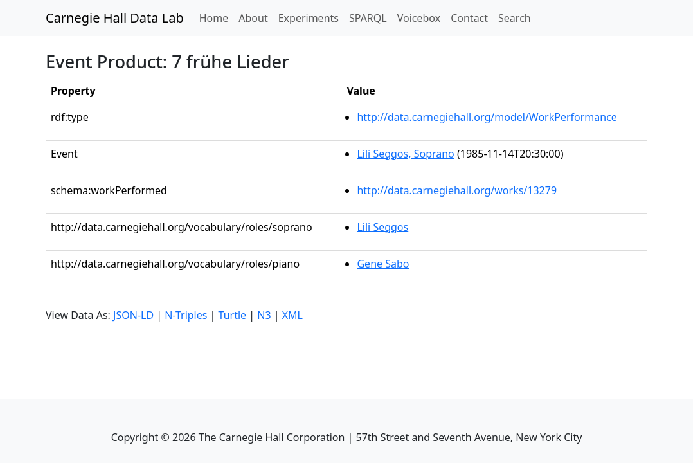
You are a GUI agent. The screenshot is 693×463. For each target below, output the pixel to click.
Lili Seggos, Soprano (405, 154)
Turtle (233, 315)
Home (216, 17)
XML (292, 315)
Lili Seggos (382, 227)
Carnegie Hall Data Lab (115, 17)
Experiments (308, 18)
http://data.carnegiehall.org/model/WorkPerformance (486, 117)
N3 (264, 315)
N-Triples (186, 315)
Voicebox (418, 18)
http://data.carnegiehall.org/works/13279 (457, 190)
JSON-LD (133, 315)
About (253, 18)
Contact (469, 18)
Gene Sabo (383, 264)
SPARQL (368, 18)
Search (514, 18)
